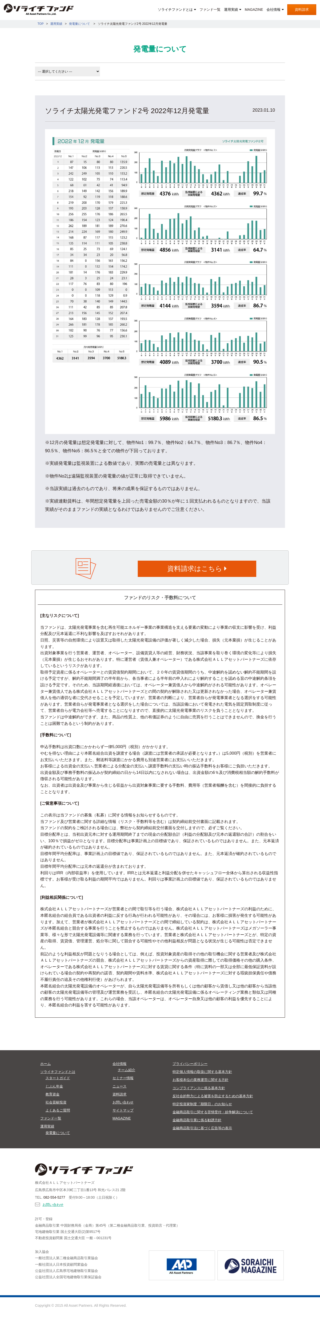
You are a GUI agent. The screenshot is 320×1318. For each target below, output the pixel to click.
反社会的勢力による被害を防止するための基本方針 (212, 1096)
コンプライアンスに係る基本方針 (198, 1088)
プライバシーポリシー (190, 1064)
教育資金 (53, 1094)
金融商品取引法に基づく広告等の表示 (202, 1128)
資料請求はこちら (197, 568)
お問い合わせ (123, 1102)
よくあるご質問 (58, 1110)
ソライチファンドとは (175, 10)
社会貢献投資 (56, 1102)
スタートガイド (58, 1078)
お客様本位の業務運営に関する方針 (200, 1080)
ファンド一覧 (210, 10)
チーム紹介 (126, 1070)
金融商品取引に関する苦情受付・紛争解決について (212, 1112)
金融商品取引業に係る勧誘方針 (197, 1120)
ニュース (119, 1086)
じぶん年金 (54, 1086)
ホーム (45, 1064)
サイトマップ (123, 1110)
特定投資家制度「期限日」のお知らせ (202, 1104)
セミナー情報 (123, 1078)
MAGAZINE (254, 10)
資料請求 (302, 10)
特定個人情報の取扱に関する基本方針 (202, 1072)
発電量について (58, 1133)
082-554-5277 (54, 1197)
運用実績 (231, 10)
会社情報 (273, 10)
